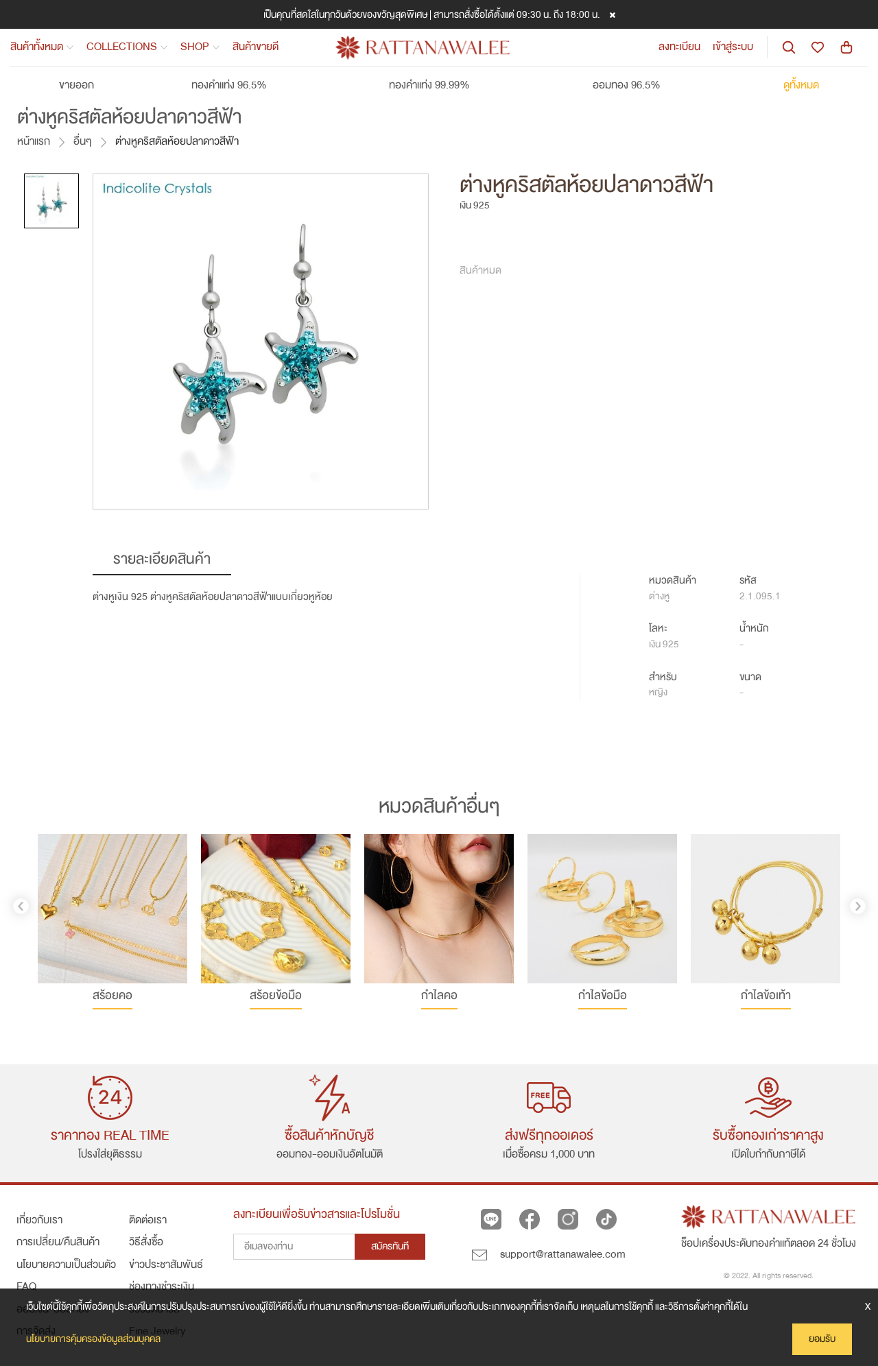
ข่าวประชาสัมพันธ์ (166, 1264)
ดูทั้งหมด (801, 85)
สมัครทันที (390, 1246)
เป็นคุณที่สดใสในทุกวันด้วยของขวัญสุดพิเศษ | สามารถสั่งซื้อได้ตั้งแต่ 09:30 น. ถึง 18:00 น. (431, 14)
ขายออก (76, 85)
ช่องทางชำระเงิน (161, 1286)
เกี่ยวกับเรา (39, 1220)
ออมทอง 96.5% (639, 85)
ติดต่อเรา (148, 1220)
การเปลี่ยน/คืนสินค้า (57, 1242)
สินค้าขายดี (255, 47)
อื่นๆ (82, 141)
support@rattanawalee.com (549, 1254)
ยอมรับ (822, 1339)
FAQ (26, 1286)
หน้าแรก (33, 141)
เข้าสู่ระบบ (733, 47)
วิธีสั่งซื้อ (146, 1242)
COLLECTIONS (127, 47)
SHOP (200, 47)
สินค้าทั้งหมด (42, 47)
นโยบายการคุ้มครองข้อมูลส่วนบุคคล (93, 1339)
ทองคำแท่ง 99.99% (442, 85)
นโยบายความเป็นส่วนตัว (66, 1264)
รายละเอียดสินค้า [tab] (162, 559)
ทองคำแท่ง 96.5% (241, 85)
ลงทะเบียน (679, 47)
